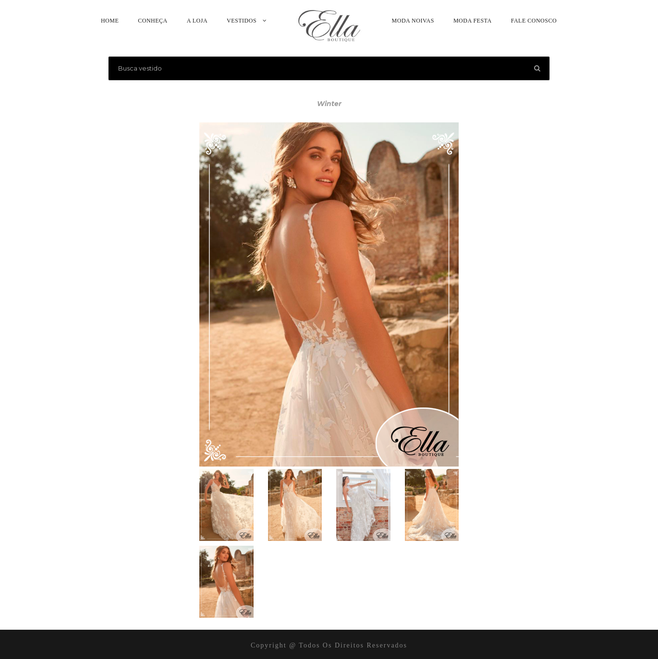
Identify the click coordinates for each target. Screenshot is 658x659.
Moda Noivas (413, 20)
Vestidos (241, 20)
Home (110, 20)
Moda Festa (472, 20)
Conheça (153, 20)
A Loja (197, 20)
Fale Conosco (534, 20)
